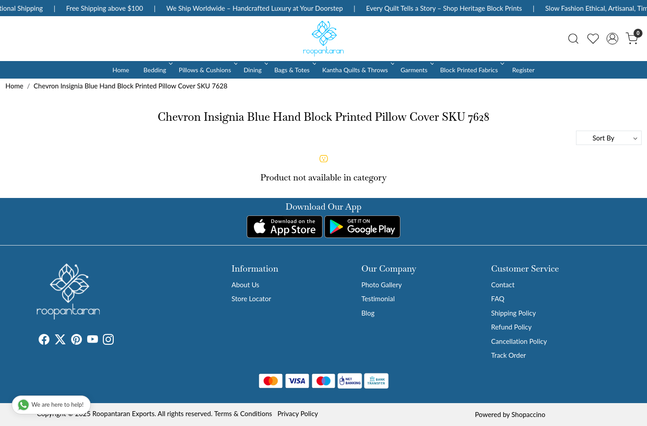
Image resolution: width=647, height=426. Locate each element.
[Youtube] (92, 341)
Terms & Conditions (243, 413)
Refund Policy (511, 327)
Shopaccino (528, 414)
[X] (60, 341)
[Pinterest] (76, 341)
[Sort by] (609, 138)
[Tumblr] (119, 341)
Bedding (157, 70)
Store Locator (251, 298)
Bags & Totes (294, 70)
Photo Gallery (381, 285)
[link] (573, 38)
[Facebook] (44, 341)
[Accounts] (612, 38)
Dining (255, 70)
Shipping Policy (513, 313)
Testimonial (377, 298)
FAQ (498, 298)
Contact (502, 285)
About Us (245, 285)
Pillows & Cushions (207, 70)
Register (523, 70)
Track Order (508, 355)
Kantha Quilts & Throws (357, 70)
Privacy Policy (297, 413)
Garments (416, 70)
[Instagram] (108, 341)
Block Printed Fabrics (471, 70)
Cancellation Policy (519, 341)
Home (120, 70)
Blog (367, 313)
